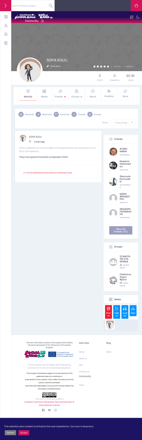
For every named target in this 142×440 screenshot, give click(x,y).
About (92, 94)
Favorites (62, 114)
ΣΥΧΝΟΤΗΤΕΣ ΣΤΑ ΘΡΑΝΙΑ (125, 259)
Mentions (44, 114)
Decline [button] (10, 432)
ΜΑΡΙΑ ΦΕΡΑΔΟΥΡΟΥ (125, 196)
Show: (105, 122)
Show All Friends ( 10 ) (121, 230)
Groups (76, 94)
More (125, 94)
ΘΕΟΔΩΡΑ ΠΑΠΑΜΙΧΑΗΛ (125, 211)
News (108, 351)
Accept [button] (23, 432)
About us (83, 358)
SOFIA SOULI (35, 136)
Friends (60, 94)
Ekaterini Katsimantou (125, 164)
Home (81, 351)
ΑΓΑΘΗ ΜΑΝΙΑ (123, 150)
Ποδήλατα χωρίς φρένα (125, 277)
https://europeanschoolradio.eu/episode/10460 (43, 156)
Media (44, 94)
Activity (28, 94)
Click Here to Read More (81, 426)
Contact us (84, 371)
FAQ (81, 365)
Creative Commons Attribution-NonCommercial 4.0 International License (49, 403)
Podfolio (109, 94)
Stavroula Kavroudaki (125, 179)
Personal (26, 114)
